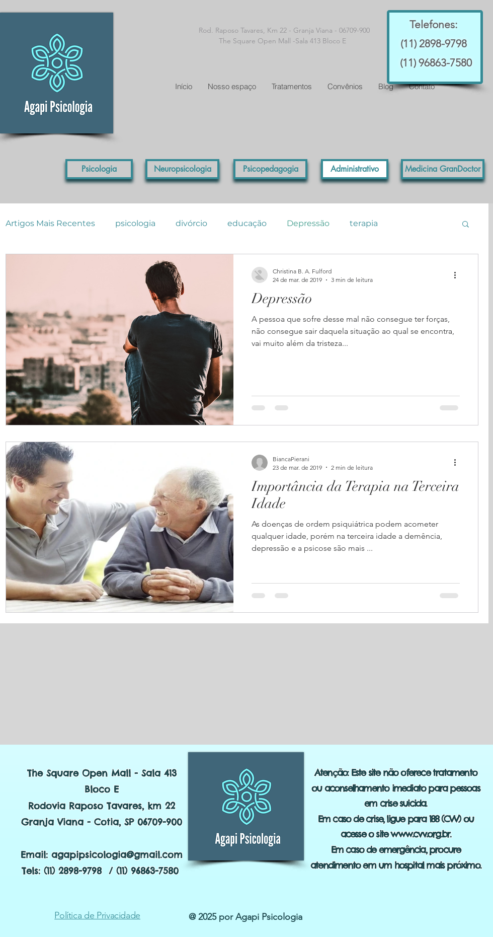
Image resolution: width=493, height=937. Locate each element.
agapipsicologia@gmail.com (117, 854)
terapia (364, 223)
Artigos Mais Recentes (50, 223)
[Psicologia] (99, 169)
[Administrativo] (354, 169)
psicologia (135, 223)
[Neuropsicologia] (182, 169)
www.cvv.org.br (420, 834)
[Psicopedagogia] (270, 169)
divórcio (191, 223)
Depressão (308, 223)
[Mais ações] (458, 275)
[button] (442, 169)
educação (247, 223)
